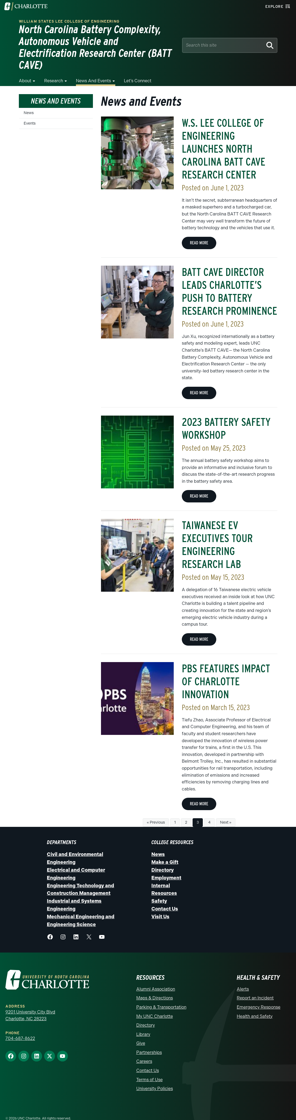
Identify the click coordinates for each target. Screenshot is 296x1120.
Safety (159, 889)
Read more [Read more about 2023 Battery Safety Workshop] (199, 484)
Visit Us (160, 905)
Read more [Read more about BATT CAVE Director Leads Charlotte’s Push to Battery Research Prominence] (199, 380)
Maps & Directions (154, 986)
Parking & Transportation (161, 995)
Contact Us (164, 897)
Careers (144, 1049)
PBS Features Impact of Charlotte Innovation (226, 669)
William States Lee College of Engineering (69, 21)
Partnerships (149, 1040)
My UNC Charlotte (154, 1004)
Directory (162, 858)
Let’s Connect (137, 68)
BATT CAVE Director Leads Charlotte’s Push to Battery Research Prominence (229, 280)
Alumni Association (155, 977)
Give (140, 1031)
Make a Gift (164, 850)
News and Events (93, 68)
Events (30, 111)
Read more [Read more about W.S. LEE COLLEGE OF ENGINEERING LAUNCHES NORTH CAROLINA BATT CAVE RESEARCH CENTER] (199, 231)
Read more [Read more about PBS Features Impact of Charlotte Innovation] (199, 791)
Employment (166, 866)
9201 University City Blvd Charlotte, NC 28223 (30, 1004)
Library (143, 1022)
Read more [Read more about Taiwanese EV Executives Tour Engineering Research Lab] (199, 627)
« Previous (156, 810)
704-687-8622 (20, 1026)
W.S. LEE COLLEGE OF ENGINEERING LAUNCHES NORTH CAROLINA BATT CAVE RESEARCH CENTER (223, 137)
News (29, 101)
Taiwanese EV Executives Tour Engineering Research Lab (217, 533)
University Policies (154, 1076)
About (25, 68)
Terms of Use (149, 1067)
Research (53, 68)
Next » (225, 810)
